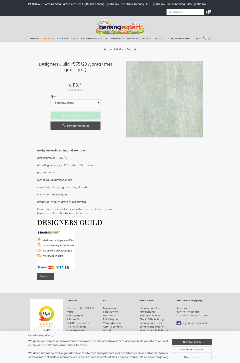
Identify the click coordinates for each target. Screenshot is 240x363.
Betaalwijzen (110, 319)
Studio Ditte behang (152, 319)
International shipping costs (192, 315)
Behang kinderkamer (152, 326)
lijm (53, 96)
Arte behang (147, 311)
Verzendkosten (112, 323)
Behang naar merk (151, 323)
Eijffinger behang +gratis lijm (101, 4)
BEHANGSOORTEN (139, 38)
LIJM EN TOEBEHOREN (178, 38)
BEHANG (34, 38)
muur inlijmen (60, 194)
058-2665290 (86, 308)
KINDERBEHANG (91, 38)
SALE (158, 38)
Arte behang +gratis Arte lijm (63, 4)
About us (181, 308)
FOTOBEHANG (115, 38)
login (201, 38)
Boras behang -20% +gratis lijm (187, 4)
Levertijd (108, 315)
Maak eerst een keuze (75, 115)
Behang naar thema (152, 308)
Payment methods (187, 311)
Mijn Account (110, 308)
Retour (107, 311)
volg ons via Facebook (194, 323)
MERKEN (48, 38)
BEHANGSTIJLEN (68, 38)
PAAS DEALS (35, 4)
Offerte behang (112, 326)
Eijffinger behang (150, 315)
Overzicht (46, 276)
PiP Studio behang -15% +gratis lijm (143, 4)
